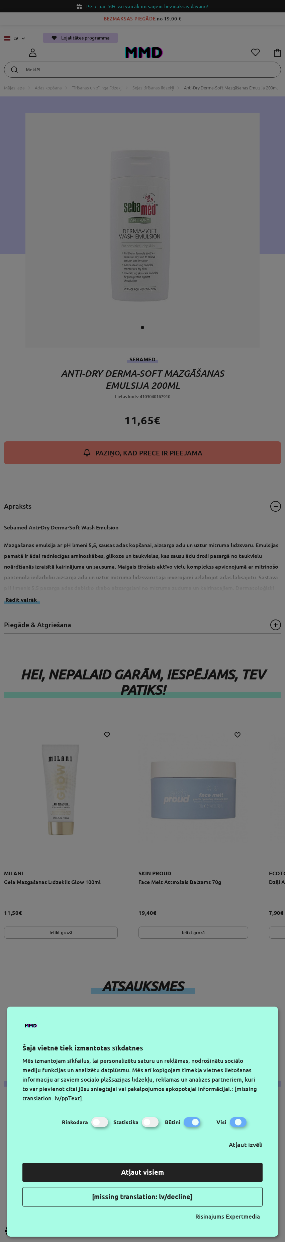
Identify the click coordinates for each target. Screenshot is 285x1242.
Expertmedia (243, 1216)
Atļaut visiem (142, 1172)
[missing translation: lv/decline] (142, 1196)
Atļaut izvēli (246, 1144)
